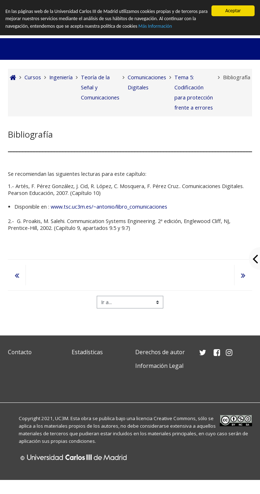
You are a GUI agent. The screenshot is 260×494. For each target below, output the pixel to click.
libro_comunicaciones (142, 206)
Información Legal (159, 366)
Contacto (20, 352)
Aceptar (233, 11)
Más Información (155, 26)
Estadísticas (87, 352)
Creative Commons (175, 418)
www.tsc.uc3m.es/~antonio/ (84, 206)
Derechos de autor (160, 352)
